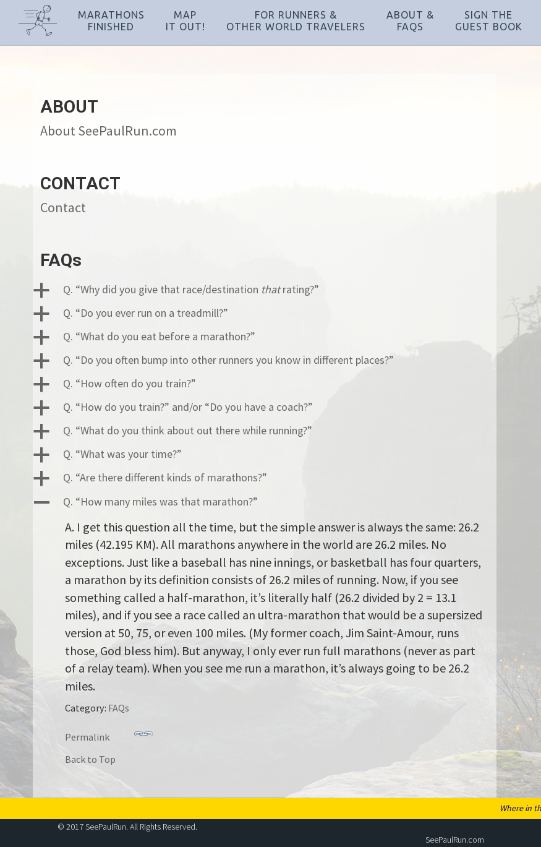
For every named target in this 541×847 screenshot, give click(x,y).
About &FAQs (410, 20)
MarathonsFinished (111, 20)
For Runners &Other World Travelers (295, 20)
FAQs (118, 708)
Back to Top (90, 759)
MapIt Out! (185, 20)
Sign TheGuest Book (488, 20)
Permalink (109, 733)
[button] (264, 290)
